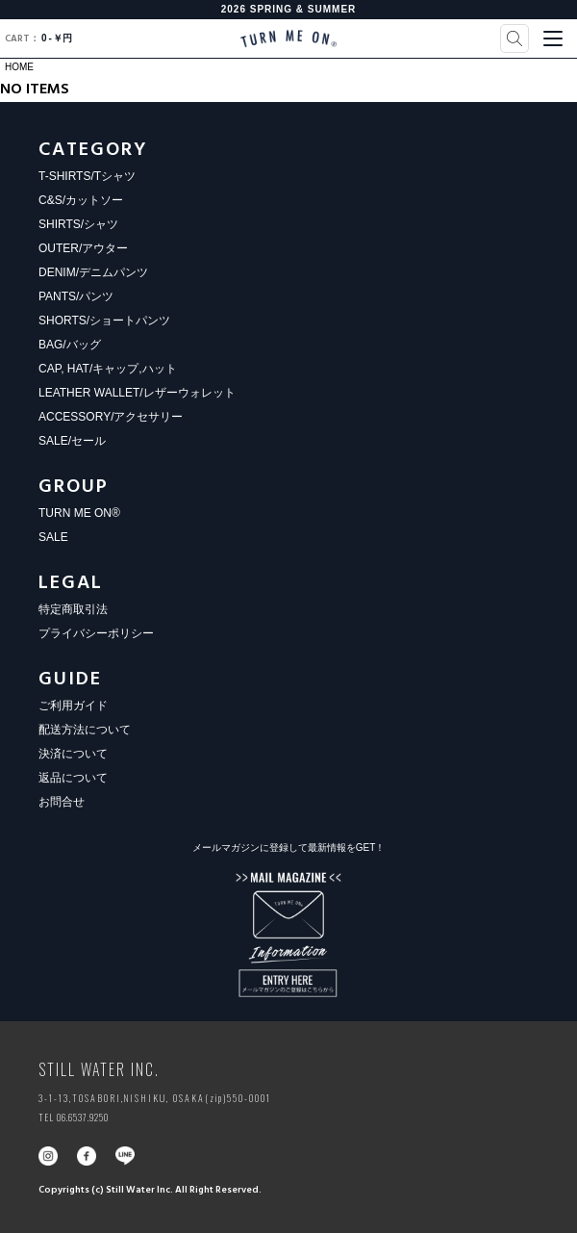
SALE (53, 537)
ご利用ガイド (73, 705)
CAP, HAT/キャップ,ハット (107, 368)
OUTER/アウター (83, 248)
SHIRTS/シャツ (78, 224)
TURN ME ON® (79, 513)
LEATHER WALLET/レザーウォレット (137, 392)
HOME (19, 67)
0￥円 (38, 38)
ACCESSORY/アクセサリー (110, 417)
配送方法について (84, 729)
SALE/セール (72, 441)
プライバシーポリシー (96, 633)
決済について (73, 753)
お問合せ (61, 802)
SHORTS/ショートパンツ (104, 320)
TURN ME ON (288, 38)
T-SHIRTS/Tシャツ (87, 176)
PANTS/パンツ (75, 296)
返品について (73, 777)
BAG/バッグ (69, 344)
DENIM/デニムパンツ (93, 272)
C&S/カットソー (80, 200)
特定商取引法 (73, 609)
